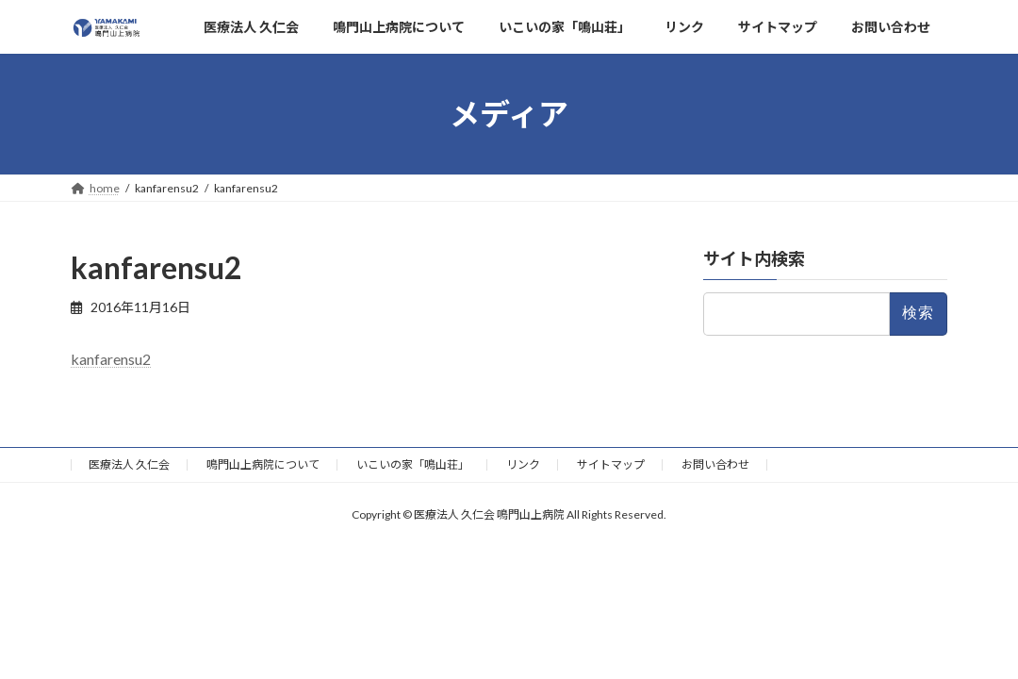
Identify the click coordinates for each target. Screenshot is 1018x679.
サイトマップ (611, 464)
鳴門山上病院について (263, 464)
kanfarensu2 (111, 359)
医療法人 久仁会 (129, 464)
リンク (523, 464)
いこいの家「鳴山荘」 (412, 464)
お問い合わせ (715, 464)
